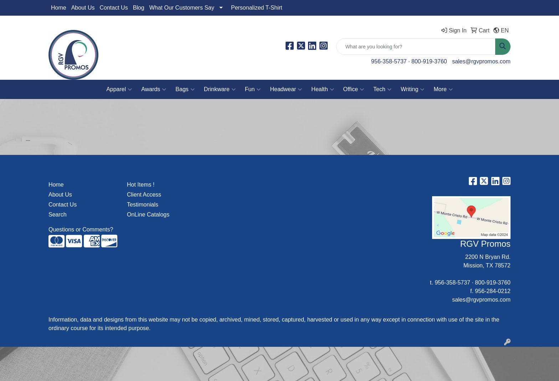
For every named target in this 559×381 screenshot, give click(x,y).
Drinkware (220, 89)
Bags (184, 89)
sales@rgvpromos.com (481, 61)
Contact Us (114, 8)
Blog (138, 8)
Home (58, 8)
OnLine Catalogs (148, 215)
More (443, 89)
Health (322, 89)
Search (57, 215)
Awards (153, 89)
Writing (413, 89)
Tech (382, 89)
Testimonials (142, 205)
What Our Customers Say (181, 8)
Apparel (119, 89)
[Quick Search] (416, 46)
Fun (253, 89)
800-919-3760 (429, 61)
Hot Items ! (140, 185)
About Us (83, 8)
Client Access (144, 195)
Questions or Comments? (80, 229)
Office (353, 89)
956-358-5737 (389, 61)
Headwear (286, 89)
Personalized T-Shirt (256, 8)
